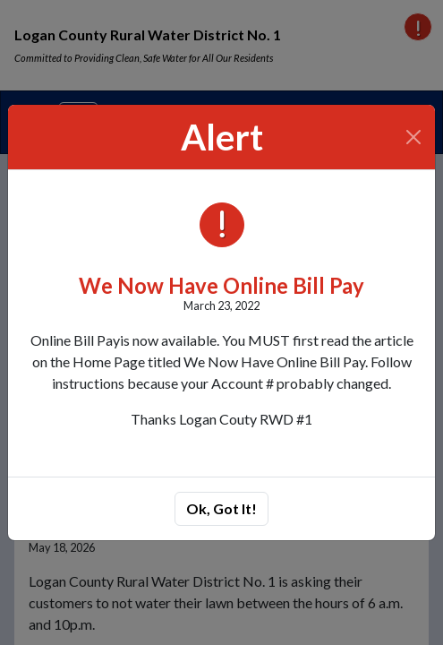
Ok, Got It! (221, 508)
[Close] (414, 137)
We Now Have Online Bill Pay (221, 285)
